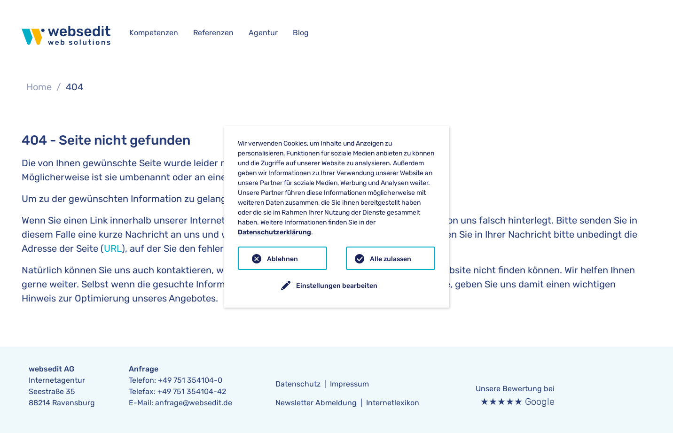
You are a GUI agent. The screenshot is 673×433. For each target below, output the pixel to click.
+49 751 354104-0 (190, 380)
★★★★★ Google (517, 401)
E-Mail (140, 402)
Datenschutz (298, 383)
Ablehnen (282, 259)
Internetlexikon (392, 402)
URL (113, 248)
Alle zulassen (390, 259)
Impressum (349, 383)
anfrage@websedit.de (193, 402)
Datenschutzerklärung (274, 232)
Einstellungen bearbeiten (336, 286)
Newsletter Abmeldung (316, 402)
